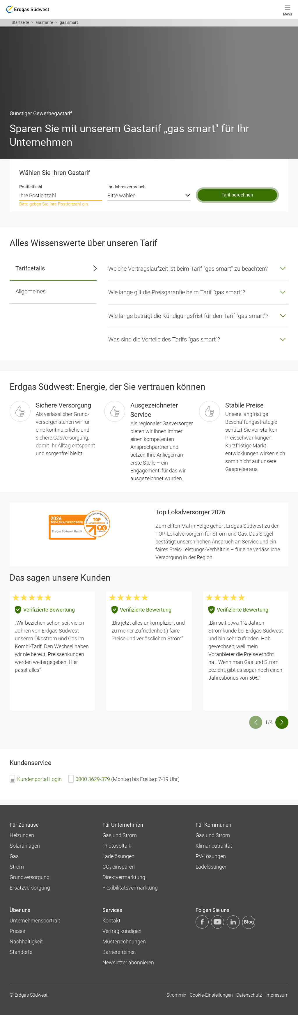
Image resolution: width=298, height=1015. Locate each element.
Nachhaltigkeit (26, 941)
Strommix (176, 995)
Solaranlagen (25, 846)
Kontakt (111, 920)
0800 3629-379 (92, 779)
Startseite (20, 22)
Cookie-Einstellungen (211, 995)
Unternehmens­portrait (35, 920)
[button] (281, 722)
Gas (14, 856)
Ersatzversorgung (30, 888)
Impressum (276, 995)
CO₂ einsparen (118, 867)
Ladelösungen (118, 856)
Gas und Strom (119, 835)
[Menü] (287, 9)
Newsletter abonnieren (128, 962)
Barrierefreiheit (119, 952)
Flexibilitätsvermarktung (130, 888)
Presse (17, 931)
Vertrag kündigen (121, 931)
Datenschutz (249, 995)
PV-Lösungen (211, 856)
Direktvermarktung (123, 877)
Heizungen (22, 835)
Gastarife (44, 22)
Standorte (21, 952)
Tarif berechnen (237, 194)
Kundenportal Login (39, 779)
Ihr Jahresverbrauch (126, 186)
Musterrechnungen (124, 941)
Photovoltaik (116, 846)
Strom (17, 867)
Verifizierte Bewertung (49, 610)
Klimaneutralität (214, 846)
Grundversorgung (29, 877)
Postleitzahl (30, 186)
